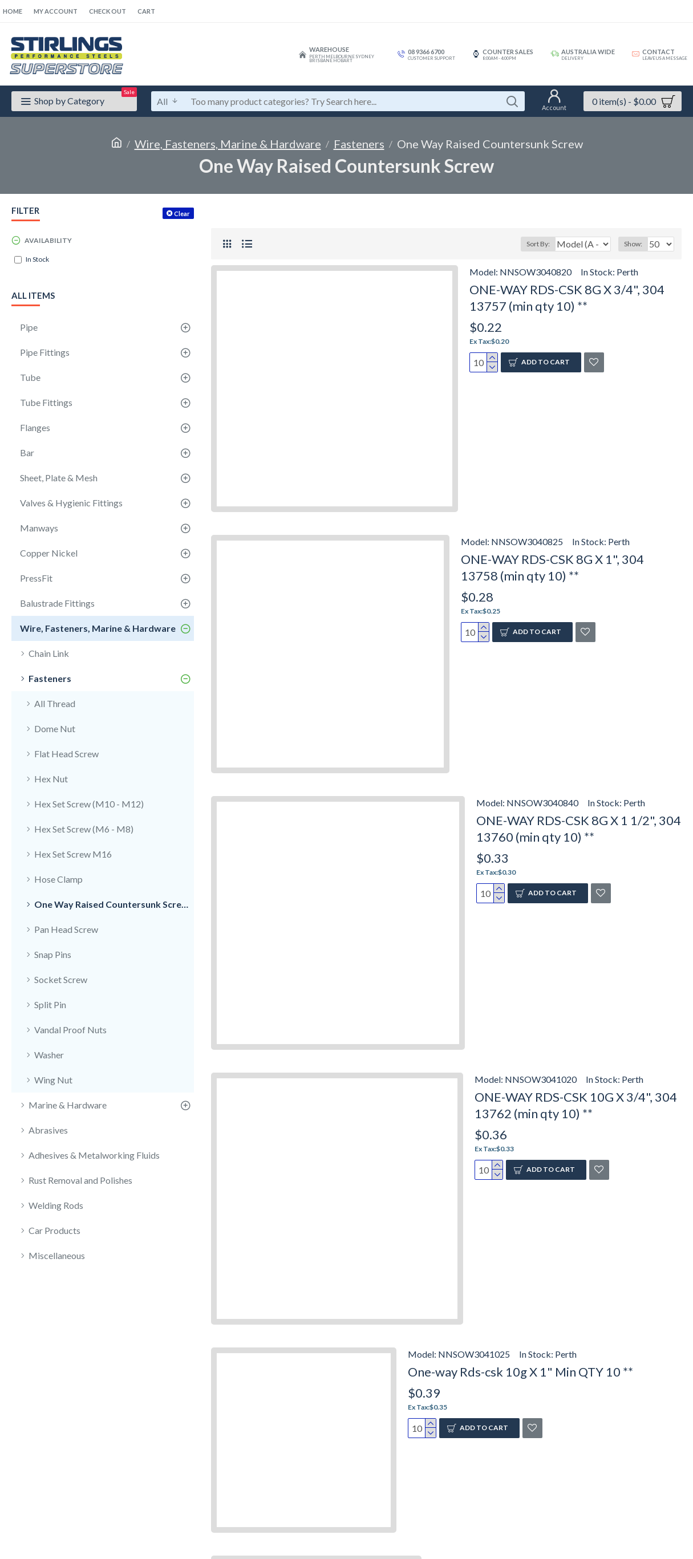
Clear (182, 213)
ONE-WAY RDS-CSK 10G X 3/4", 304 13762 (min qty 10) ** (576, 1105)
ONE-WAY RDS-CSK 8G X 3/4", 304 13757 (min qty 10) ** (566, 298)
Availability (48, 240)
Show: (636, 243)
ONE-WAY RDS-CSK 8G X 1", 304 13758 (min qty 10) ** (552, 567)
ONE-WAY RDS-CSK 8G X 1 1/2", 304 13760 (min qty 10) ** (578, 829)
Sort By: (531, 243)
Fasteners (359, 144)
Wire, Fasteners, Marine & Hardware (228, 144)
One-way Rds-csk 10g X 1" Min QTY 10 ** (520, 1371)
